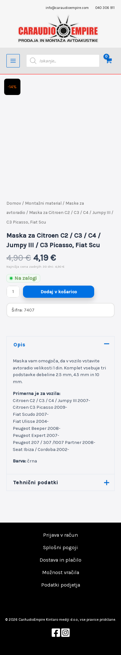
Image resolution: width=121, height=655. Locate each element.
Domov (13, 203)
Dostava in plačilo (60, 560)
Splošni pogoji (60, 547)
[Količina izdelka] (13, 291)
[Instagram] (65, 632)
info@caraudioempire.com (67, 8)
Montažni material (43, 203)
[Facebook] (56, 632)
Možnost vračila (60, 572)
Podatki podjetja (60, 585)
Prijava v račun (60, 535)
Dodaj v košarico (59, 292)
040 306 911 (105, 8)
